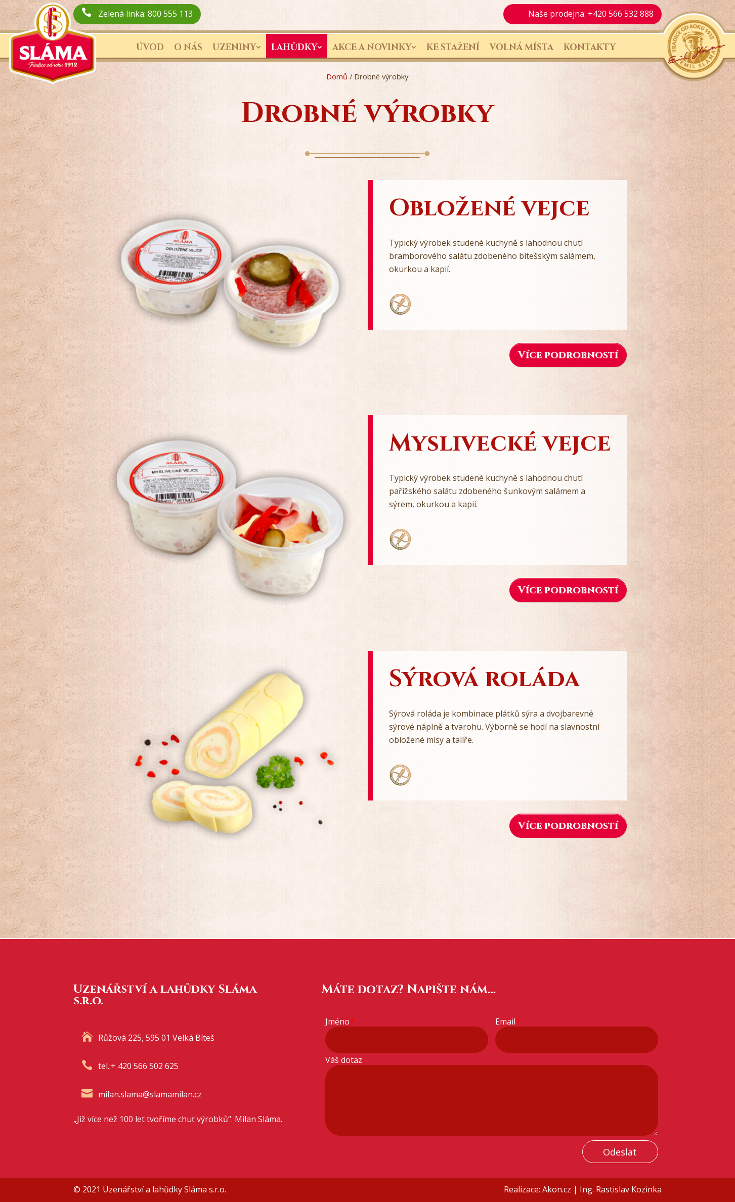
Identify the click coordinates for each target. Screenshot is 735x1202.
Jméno (339, 1022)
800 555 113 (170, 13)
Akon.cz (556, 1189)
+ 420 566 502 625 (145, 1066)
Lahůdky (294, 47)
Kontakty (590, 47)
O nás (188, 47)
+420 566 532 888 (621, 13)
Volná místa (521, 47)
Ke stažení (453, 47)
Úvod (150, 47)
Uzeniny (234, 47)
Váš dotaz (343, 1060)
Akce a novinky (371, 47)
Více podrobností (568, 355)
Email (507, 1022)
